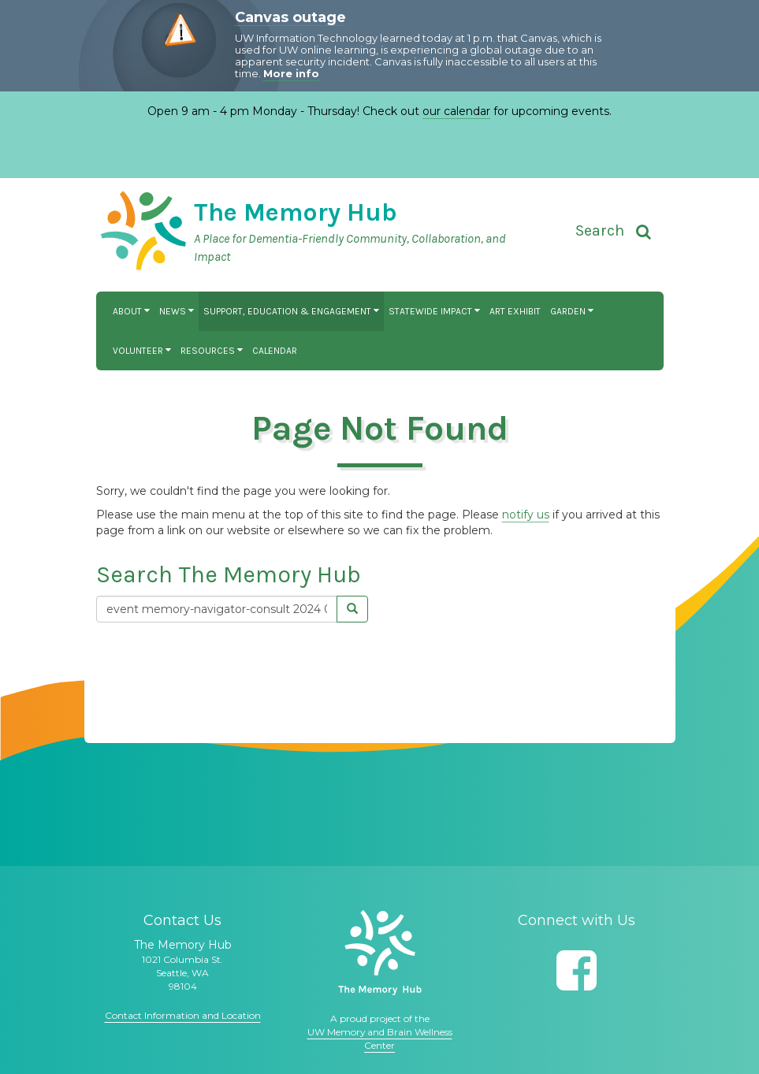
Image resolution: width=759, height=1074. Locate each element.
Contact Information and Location (183, 1015)
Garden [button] (571, 311)
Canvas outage (290, 17)
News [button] (176, 311)
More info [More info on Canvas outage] (291, 73)
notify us (525, 514)
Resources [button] (211, 350)
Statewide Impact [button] (434, 311)
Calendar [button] (274, 350)
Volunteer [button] (142, 350)
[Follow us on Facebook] (576, 970)
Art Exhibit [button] (515, 311)
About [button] (131, 311)
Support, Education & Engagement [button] (291, 311)
